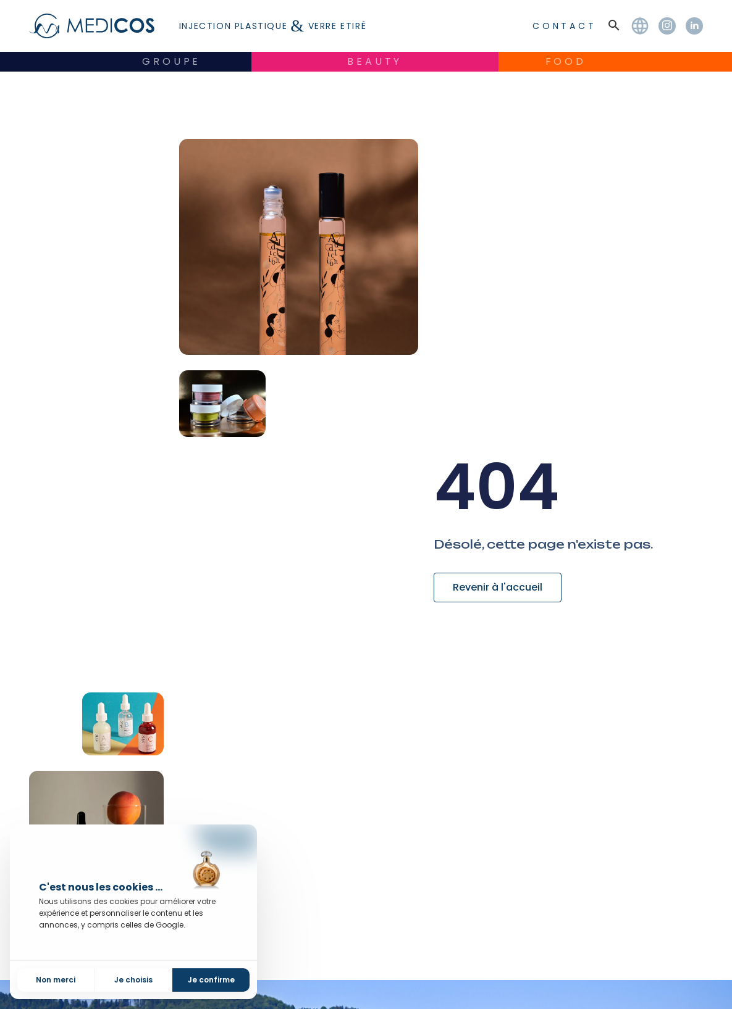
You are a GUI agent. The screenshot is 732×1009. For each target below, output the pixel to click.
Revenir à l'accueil (497, 587)
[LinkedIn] (694, 26)
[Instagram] (667, 26)
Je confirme (211, 979)
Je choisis (133, 979)
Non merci (55, 979)
